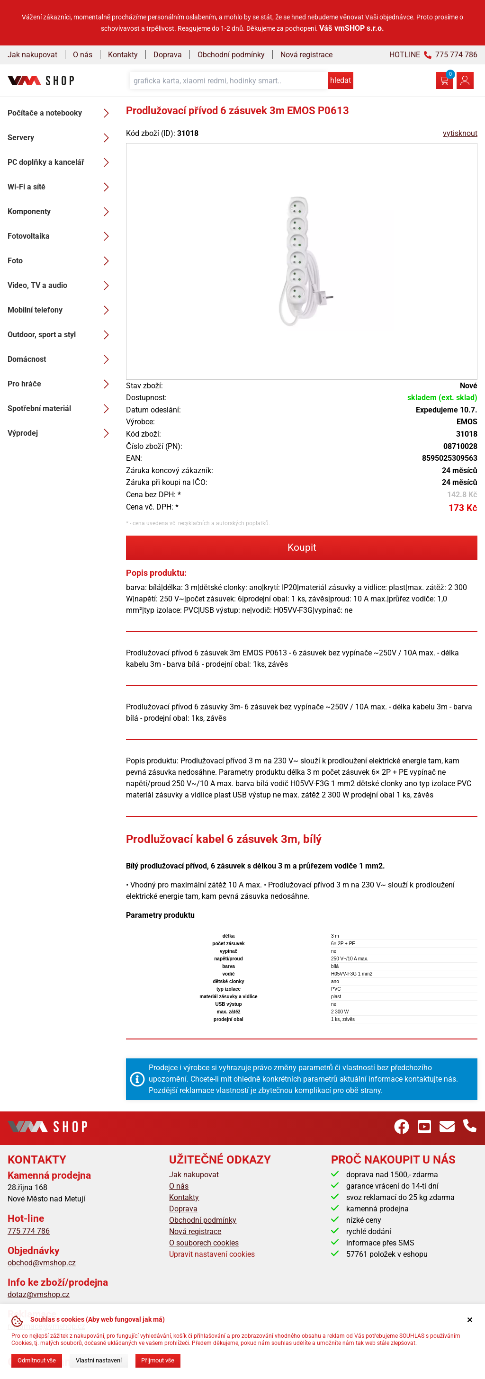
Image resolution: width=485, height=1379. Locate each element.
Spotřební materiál (61, 408)
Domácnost (61, 359)
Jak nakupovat (32, 54)
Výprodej (61, 433)
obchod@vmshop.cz (42, 1262)
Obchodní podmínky (231, 54)
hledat (340, 80)
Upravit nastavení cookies (212, 1254)
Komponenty (61, 211)
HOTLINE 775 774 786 (433, 54)
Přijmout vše (157, 1360)
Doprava (167, 54)
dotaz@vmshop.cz (39, 1294)
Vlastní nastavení (99, 1360)
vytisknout (460, 133)
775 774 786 (29, 1231)
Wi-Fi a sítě (61, 187)
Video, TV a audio (61, 285)
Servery (61, 137)
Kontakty (123, 54)
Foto (61, 260)
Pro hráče (61, 384)
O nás (82, 54)
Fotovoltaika (61, 236)
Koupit (301, 547)
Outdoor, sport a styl (61, 334)
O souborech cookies (204, 1242)
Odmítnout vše (37, 1360)
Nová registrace (306, 54)
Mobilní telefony (61, 310)
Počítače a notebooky (61, 113)
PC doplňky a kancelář (61, 162)
